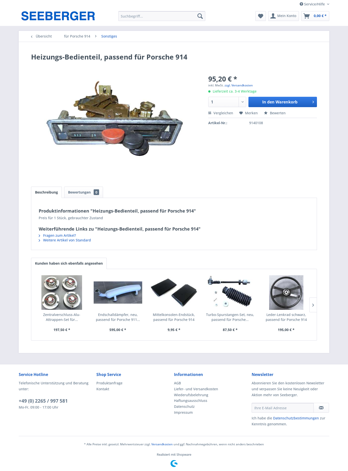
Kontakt (102, 389)
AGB (177, 383)
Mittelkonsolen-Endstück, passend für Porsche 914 (174, 317)
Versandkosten (162, 444)
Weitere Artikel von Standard (65, 240)
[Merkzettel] (260, 16)
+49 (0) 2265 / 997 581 (43, 401)
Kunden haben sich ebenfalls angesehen (69, 263)
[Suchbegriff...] (161, 16)
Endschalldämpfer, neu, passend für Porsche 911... (118, 317)
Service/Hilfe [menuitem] (313, 4)
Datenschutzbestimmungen (296, 418)
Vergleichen (220, 113)
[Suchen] (200, 16)
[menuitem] (161, 16)
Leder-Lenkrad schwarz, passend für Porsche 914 (286, 317)
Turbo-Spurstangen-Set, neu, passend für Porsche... (230, 317)
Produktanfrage (109, 383)
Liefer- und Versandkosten (196, 389)
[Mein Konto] (283, 16)
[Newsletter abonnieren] (321, 408)
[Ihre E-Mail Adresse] (283, 408)
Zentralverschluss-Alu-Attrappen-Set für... (61, 317)
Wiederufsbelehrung (191, 394)
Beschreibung (46, 192)
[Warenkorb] (315, 16)
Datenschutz (184, 406)
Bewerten (275, 113)
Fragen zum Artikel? (57, 235)
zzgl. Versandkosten (239, 85)
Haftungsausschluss (190, 400)
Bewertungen (83, 192)
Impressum (183, 412)
